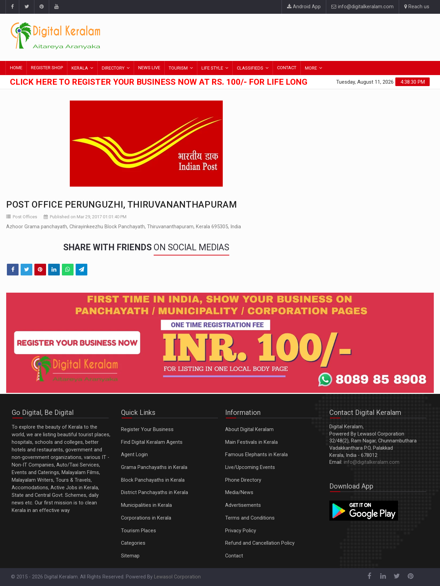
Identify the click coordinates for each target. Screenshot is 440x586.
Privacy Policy (240, 531)
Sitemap (130, 556)
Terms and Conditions (250, 518)
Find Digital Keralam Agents (152, 442)
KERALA (80, 68)
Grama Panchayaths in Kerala (154, 467)
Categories (133, 543)
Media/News (239, 492)
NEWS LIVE (149, 67)
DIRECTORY (113, 68)
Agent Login (134, 455)
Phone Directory (243, 480)
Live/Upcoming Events (250, 467)
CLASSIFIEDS (250, 68)
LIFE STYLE (212, 68)
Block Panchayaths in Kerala (153, 480)
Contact (234, 556)
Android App (304, 7)
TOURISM (178, 68)
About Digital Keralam (249, 429)
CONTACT (286, 67)
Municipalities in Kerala (146, 505)
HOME (16, 67)
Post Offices (25, 216)
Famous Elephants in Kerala (256, 455)
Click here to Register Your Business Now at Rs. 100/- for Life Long (158, 82)
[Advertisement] (304, 36)
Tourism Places (138, 531)
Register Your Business (147, 429)
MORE (311, 68)
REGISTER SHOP (47, 67)
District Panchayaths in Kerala (154, 492)
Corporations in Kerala (146, 518)
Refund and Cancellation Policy (260, 543)
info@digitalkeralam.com (362, 7)
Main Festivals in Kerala (251, 442)
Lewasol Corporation (177, 577)
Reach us (416, 7)
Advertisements (243, 505)
